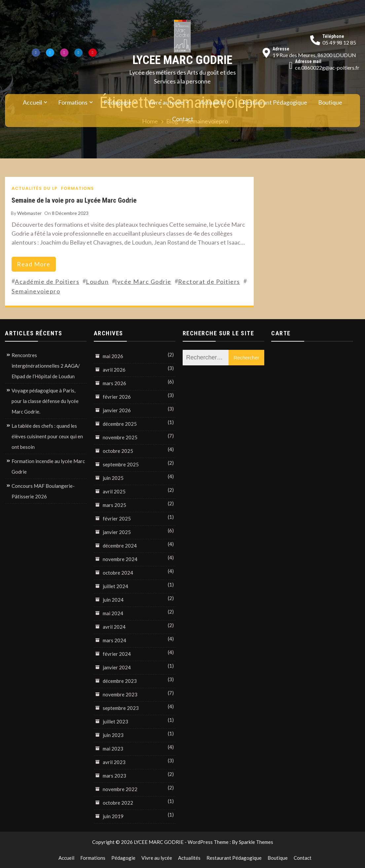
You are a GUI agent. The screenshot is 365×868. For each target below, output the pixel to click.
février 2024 (117, 654)
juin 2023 (113, 735)
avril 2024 (114, 627)
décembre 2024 (120, 546)
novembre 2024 (120, 559)
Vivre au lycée (166, 102)
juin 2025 (113, 478)
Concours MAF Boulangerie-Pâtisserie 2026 (43, 491)
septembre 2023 (121, 708)
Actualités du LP (35, 188)
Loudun (97, 281)
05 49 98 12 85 (339, 42)
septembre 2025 (121, 464)
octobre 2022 (118, 803)
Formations (73, 102)
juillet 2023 (115, 721)
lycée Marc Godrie (143, 281)
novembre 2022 (120, 789)
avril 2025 (114, 491)
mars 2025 (114, 505)
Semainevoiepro (36, 291)
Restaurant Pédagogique (274, 102)
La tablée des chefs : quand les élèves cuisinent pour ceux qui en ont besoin (47, 436)
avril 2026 (114, 370)
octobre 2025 (118, 451)
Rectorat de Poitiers (209, 281)
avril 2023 (114, 762)
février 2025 (117, 518)
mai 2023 (113, 748)
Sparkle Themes (256, 842)
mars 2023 (114, 776)
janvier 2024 (117, 667)
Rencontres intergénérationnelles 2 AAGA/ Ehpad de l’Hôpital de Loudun (46, 365)
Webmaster (29, 213)
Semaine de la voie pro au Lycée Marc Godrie (74, 200)
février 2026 (117, 397)
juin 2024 (113, 600)
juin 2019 (113, 816)
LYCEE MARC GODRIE (182, 60)
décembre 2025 (120, 424)
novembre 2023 (120, 694)
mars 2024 (114, 640)
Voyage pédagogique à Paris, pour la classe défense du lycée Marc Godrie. (45, 401)
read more (34, 264)
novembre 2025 (120, 437)
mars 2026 (114, 383)
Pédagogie (117, 102)
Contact (182, 118)
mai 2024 (113, 613)
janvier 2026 (117, 410)
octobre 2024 (118, 573)
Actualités (213, 102)
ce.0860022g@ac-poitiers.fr (327, 67)
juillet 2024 (115, 586)
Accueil (32, 102)
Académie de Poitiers (47, 281)
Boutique (330, 102)
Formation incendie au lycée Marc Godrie (48, 466)
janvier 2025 (117, 532)
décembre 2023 (120, 681)
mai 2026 (113, 356)
